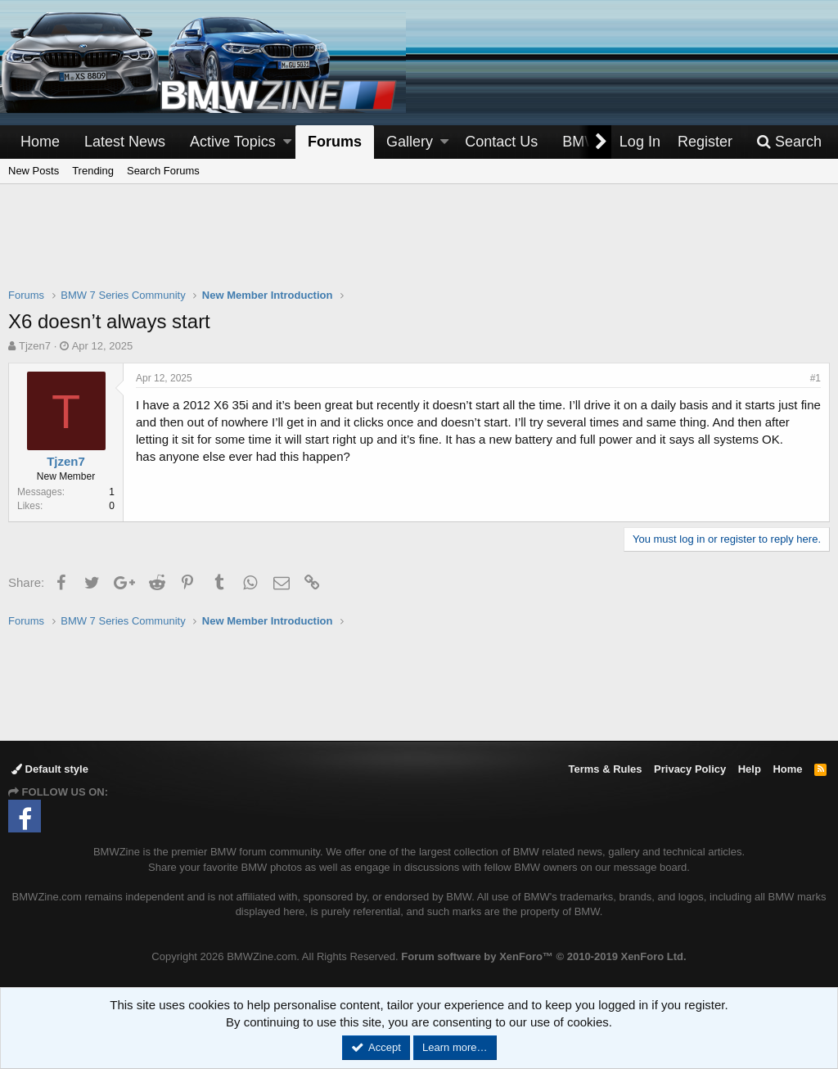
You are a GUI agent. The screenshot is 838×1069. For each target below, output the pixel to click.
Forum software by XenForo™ (543, 956)
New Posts (33, 171)
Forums (335, 141)
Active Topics (233, 141)
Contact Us (501, 141)
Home (40, 141)
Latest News (124, 141)
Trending (93, 171)
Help (749, 769)
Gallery (409, 141)
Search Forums (163, 171)
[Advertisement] (419, 246)
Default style (49, 769)
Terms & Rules (605, 769)
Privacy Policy (690, 769)
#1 (815, 378)
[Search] (789, 142)
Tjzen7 (35, 346)
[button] (287, 142)
